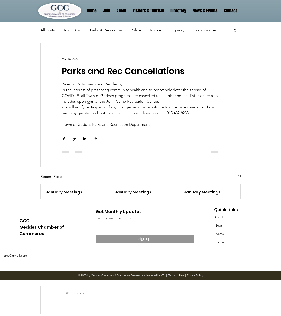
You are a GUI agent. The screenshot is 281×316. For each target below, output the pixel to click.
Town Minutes (204, 30)
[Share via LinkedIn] (85, 139)
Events (219, 234)
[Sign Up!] (145, 239)
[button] (235, 30)
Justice (155, 30)
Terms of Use (176, 275)
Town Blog (72, 30)
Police (136, 30)
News (218, 225)
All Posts (47, 30)
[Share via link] (95, 139)
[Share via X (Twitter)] (74, 139)
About (219, 217)
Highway (177, 30)
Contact (220, 242)
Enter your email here (114, 218)
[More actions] (216, 58)
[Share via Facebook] (64, 139)
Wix (163, 275)
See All (236, 176)
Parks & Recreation (106, 30)
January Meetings (64, 192)
